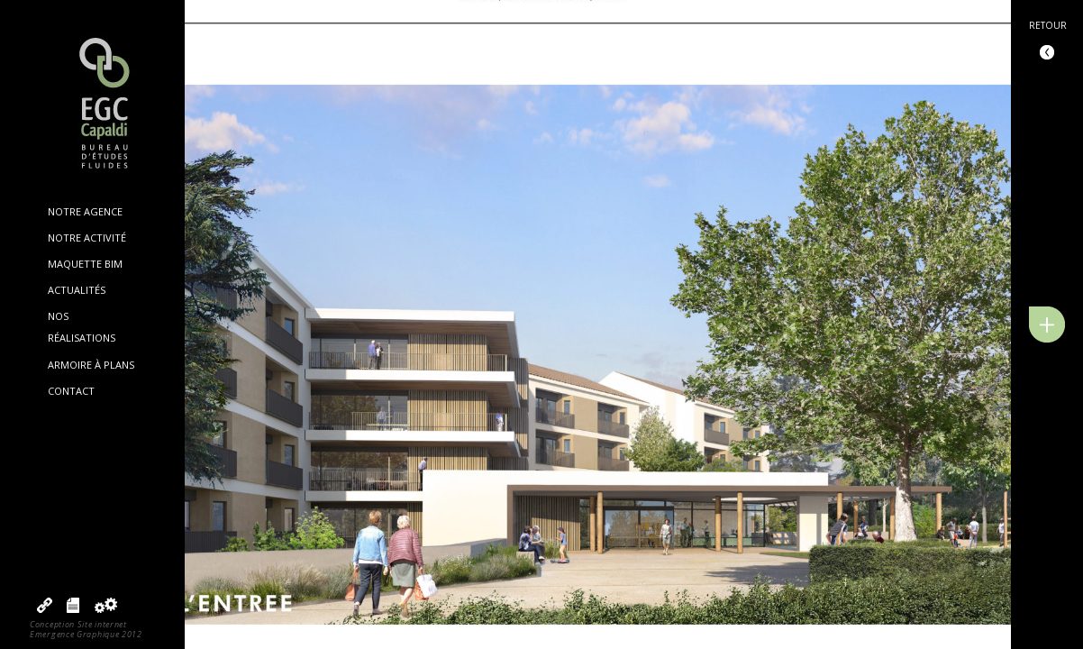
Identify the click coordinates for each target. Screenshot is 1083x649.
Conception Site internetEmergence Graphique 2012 (86, 629)
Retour (1048, 25)
